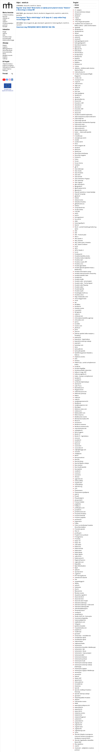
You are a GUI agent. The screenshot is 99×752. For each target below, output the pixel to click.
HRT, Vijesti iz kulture (81, 244)
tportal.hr (77, 634)
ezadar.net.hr (79, 142)
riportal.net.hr (79, 572)
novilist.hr (78, 471)
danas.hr (77, 87)
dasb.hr (77, 89)
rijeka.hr (77, 570)
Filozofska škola (7, 50)
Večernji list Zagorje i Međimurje (84, 670)
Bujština (77, 62)
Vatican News (79, 641)
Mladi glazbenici (7, 48)
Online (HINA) (79, 481)
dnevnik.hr (78, 107)
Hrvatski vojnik (79, 291)
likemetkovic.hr (79, 388)
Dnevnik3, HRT (79, 109)
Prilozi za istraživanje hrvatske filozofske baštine (84, 526)
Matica (77, 395)
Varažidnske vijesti (80, 639)
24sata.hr (77, 16)
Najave (5, 45)
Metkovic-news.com (81, 409)
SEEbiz (77, 583)
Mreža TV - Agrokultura (81, 436)
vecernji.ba (78, 672)
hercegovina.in (79, 217)
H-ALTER (77, 211)
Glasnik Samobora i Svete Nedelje (85, 192)
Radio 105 (78, 543)
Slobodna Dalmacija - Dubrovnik (84, 605)
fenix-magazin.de (80, 145)
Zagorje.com (78, 723)
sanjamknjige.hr (79, 581)
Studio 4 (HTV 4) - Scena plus (83, 616)
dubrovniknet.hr (80, 128)
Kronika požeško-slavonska (83, 370)
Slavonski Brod (79, 597)
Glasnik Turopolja (80, 194)
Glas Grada (78, 171)
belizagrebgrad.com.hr (81, 41)
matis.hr (77, 399)
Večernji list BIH (79, 655)
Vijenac (5, 33)
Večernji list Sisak (80, 661)
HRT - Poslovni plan (80, 235)
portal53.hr (78, 510)
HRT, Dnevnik (79, 240)
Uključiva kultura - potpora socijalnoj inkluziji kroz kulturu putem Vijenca (9, 66)
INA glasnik (78, 312)
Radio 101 (78, 541)
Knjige (4, 32)
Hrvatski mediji (79, 279)
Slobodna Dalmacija (81, 603)
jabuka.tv (77, 328)
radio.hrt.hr (78, 556)
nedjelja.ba (78, 453)
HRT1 (76, 248)
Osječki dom (78, 483)
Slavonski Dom (79, 599)
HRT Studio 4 (78, 238)
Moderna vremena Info (82, 426)
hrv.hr (76, 252)
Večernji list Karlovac (81, 657)
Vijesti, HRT (78, 678)
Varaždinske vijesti (80, 637)
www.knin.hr (78, 709)
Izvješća (5, 47)
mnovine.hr (78, 422)
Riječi (76, 568)
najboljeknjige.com (80, 450)
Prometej (77, 539)
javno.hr (77, 331)
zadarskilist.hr (79, 721)
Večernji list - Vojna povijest (83, 653)
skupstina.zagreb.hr (81, 595)
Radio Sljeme (79, 554)
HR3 (76, 231)
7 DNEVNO (78, 20)
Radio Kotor (78, 550)
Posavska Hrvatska (80, 513)
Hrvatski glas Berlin (80, 266)
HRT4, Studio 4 (79, 250)
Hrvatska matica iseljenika (82, 258)
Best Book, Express (80, 45)
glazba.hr (77, 196)
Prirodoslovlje (7, 38)
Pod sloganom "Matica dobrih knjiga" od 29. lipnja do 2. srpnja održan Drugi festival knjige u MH (41, 18)
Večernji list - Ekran (80, 651)
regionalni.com (79, 562)
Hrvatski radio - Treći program (83, 283)
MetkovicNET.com (80, 413)
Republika (78, 564)
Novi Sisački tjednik (80, 467)
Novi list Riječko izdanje (82, 463)
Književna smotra (80, 357)
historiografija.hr (80, 223)
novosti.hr (78, 475)
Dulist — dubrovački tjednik (83, 132)
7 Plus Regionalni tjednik (82, 22)
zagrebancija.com (80, 730)
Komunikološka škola (7, 53)
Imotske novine (79, 308)
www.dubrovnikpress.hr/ (82, 705)
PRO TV (77, 531)
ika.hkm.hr (78, 306)
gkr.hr (76, 167)
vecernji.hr (78, 674)
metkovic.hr (78, 411)
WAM (76, 703)
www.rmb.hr (78, 711)
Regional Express (80, 560)
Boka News (78, 51)
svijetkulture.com (80, 622)
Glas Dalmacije (79, 169)
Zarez (76, 732)
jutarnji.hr (77, 343)
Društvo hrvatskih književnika (83, 114)
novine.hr (77, 473)
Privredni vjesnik (80, 529)
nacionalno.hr (79, 448)
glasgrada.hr (78, 186)
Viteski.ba (78, 686)
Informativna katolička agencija (84, 318)
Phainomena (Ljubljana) (82, 492)
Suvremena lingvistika (81, 618)
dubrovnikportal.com (81, 130)
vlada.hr (77, 699)
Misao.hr (77, 421)
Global (77, 198)
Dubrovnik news (80, 124)
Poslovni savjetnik (80, 517)
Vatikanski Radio (80, 643)
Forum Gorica (79, 163)
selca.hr (77, 585)
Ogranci (5, 21)
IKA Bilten (77, 304)
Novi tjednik (78, 469)
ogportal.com (79, 479)
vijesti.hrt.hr (78, 680)
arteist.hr (77, 37)
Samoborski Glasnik (81, 577)
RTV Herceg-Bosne (80, 575)
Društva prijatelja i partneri (8, 24)
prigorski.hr (78, 521)
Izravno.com (78, 326)
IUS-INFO (77, 324)
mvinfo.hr (77, 442)
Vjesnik (77, 688)
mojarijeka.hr (79, 430)
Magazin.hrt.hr (79, 390)
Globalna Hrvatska (80, 202)
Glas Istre (77, 175)
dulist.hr (77, 134)
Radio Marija (78, 552)
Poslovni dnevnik (80, 515)
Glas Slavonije (79, 180)
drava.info (78, 113)
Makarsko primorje (80, 393)
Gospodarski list (80, 207)
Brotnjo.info (78, 56)
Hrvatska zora (79, 264)
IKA (76, 302)
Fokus (76, 159)
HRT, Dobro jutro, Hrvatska (83, 242)
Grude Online (79, 209)
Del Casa (77, 91)
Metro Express (79, 415)
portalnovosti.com (80, 512)
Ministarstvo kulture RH (82, 419)
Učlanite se (6, 18)
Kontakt (5, 26)
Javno (76, 329)
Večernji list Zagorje (81, 668)
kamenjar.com (79, 345)
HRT (76, 233)
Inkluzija (5, 70)
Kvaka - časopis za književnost (84, 376)
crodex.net (78, 78)
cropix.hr (77, 82)
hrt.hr (76, 246)
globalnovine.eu (79, 204)
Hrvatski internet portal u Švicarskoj (85, 273)
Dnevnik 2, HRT (79, 103)
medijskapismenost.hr (81, 401)
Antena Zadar (79, 35)
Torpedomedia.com (81, 628)
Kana (76, 347)
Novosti (5, 16)
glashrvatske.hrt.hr (80, 188)
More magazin (79, 432)
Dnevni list (78, 101)
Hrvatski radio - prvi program (83, 281)
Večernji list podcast (81, 659)
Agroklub (77, 27)
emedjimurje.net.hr (80, 138)
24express (78, 14)
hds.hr (77, 215)
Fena (76, 144)
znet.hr (77, 746)
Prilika (76, 523)
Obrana (77, 477)
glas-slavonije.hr (80, 184)
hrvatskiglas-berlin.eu (81, 293)
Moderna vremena (80, 424)
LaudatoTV (78, 380)
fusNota (77, 165)
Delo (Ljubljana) (79, 93)
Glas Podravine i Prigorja (82, 178)
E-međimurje (78, 136)
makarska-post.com (81, 391)
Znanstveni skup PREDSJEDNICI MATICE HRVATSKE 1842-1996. (35, 27)
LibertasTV (78, 384)
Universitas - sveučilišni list (83, 636)
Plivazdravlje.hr (79, 498)
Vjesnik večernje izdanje (82, 694)
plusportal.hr (78, 500)
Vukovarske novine (80, 701)
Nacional (77, 444)
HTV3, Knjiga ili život (80, 298)
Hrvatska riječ (79, 260)
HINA (76, 221)
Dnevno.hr (78, 111)
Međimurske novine (81, 417)
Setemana (78, 587)
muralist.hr (78, 440)
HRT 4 (76, 237)
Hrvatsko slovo (79, 295)
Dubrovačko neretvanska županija (85, 122)
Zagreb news (79, 727)
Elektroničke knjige (8, 40)
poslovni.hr (78, 519)
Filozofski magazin (80, 155)
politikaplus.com (80, 508)
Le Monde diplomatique (82, 382)
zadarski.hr (78, 719)
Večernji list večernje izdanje (83, 663)
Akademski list (79, 31)
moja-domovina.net (80, 428)
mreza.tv (77, 438)
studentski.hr (79, 614)
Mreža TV (77, 434)
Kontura (77, 360)
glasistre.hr (78, 190)
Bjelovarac (78, 47)
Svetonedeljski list (80, 620)
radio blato (78, 544)
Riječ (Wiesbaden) (80, 566)
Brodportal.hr (79, 55)
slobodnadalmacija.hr (81, 608)
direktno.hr (78, 95)
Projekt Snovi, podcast (81, 535)
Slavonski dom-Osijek (81, 601)
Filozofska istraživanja (81, 153)
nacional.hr (78, 446)
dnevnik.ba (78, 105)
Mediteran (78, 403)
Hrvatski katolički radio (81, 275)
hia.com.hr (78, 219)
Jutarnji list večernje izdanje (83, 341)
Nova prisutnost (79, 457)
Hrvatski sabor (79, 287)
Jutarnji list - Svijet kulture (82, 339)
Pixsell (77, 496)
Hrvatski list (78, 277)
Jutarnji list (78, 337)
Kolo (4, 35)
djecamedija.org (79, 99)
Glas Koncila (78, 176)
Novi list (77, 459)
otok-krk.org (78, 486)
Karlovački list (79, 349)
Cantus (77, 66)
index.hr (77, 314)
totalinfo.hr (78, 630)
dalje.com (77, 86)
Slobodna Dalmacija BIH (82, 606)
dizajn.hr (77, 97)
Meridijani (78, 407)
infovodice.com (79, 320)
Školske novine (79, 593)
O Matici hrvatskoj (8, 15)
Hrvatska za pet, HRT (81, 262)
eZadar (77, 140)
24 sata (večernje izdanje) (82, 12)
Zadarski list (78, 715)
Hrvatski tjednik (79, 289)
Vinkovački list (79, 682)
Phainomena (78, 490)
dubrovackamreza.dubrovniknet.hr (85, 116)
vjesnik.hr (78, 696)
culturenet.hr (79, 83)
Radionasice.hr (79, 558)
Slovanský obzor (80, 610)
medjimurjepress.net (81, 405)
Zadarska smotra (80, 713)
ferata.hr (77, 147)
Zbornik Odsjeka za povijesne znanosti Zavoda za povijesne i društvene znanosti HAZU (84, 736)
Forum (77, 161)
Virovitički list (78, 684)
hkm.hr (77, 225)
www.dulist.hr (79, 707)
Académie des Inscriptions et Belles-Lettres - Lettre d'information (85, 24)
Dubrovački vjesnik (80, 120)
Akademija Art (79, 29)
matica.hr (77, 397)
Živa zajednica (79, 744)
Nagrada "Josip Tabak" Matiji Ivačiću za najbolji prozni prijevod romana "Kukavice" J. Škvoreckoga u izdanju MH (43, 9)
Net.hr (76, 455)
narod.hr (77, 452)
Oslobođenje (79, 484)
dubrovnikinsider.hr (81, 126)
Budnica (77, 58)
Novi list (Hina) (79, 461)
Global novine (79, 200)
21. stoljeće (78, 10)
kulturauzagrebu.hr (80, 374)
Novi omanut (78, 465)
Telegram (77, 624)
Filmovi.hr (77, 149)
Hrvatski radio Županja (81, 285)
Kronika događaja (80, 368)
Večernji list (78, 645)
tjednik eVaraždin (80, 626)
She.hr (77, 589)
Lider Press (78, 386)
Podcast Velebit (79, 502)
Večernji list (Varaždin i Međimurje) (85, 647)
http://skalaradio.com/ (81, 297)
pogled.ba (78, 504)
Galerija (5, 59)
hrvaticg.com (78, 254)
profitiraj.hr (78, 533)
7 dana (77, 18)
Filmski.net (78, 151)
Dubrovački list (79, 118)
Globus (77, 206)
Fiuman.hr (78, 157)
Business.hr (78, 64)
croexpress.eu (79, 80)
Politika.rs (78, 506)
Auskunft (77, 39)
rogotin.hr (78, 574)
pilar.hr (77, 494)
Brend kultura (79, 52)
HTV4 (76, 300)
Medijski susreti (7, 55)
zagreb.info (78, 728)
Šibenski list (78, 591)
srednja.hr (78, 612)
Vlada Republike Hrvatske (82, 698)
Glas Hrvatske (79, 173)
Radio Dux (78, 546)
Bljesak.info (78, 49)
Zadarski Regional (80, 717)
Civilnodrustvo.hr (80, 72)
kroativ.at (77, 366)
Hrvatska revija (7, 37)
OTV (76, 488)
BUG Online (78, 60)
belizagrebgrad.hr (80, 43)
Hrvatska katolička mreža (82, 256)
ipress (77, 322)
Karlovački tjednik (80, 351)
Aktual (76, 33)
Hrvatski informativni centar (83, 271)
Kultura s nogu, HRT (80, 372)
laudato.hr (78, 378)
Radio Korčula (79, 548)
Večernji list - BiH (80, 649)
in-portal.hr (78, 310)
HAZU (76, 213)
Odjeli (4, 20)
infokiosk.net (79, 316)
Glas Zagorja (78, 182)
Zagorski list (78, 725)
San (76, 579)
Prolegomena (79, 537)
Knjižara (5, 57)
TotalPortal (78, 632)
